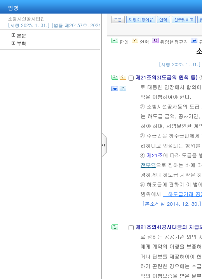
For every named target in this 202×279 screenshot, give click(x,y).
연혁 (163, 19)
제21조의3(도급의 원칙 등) (167, 77)
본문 (19, 35)
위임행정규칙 (170, 41)
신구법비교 (183, 19)
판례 (120, 41)
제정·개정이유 (141, 19)
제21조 (155, 155)
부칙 (19, 43)
